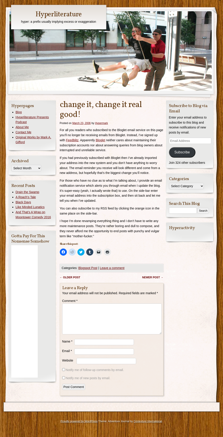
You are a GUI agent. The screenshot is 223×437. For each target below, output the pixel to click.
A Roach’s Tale (26, 197)
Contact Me (24, 132)
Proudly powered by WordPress (79, 426)
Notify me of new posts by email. (88, 383)
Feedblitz (72, 140)
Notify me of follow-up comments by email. (95, 375)
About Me (22, 127)
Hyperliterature (59, 14)
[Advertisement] (24, 311)
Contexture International (148, 426)
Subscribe (182, 152)
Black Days (23, 202)
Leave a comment (112, 268)
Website (67, 365)
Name (67, 346)
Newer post (152, 277)
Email (67, 356)
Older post (70, 277)
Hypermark (101, 123)
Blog (19, 112)
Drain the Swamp (27, 192)
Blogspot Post (87, 268)
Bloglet (100, 140)
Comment (70, 301)
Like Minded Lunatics (30, 207)
